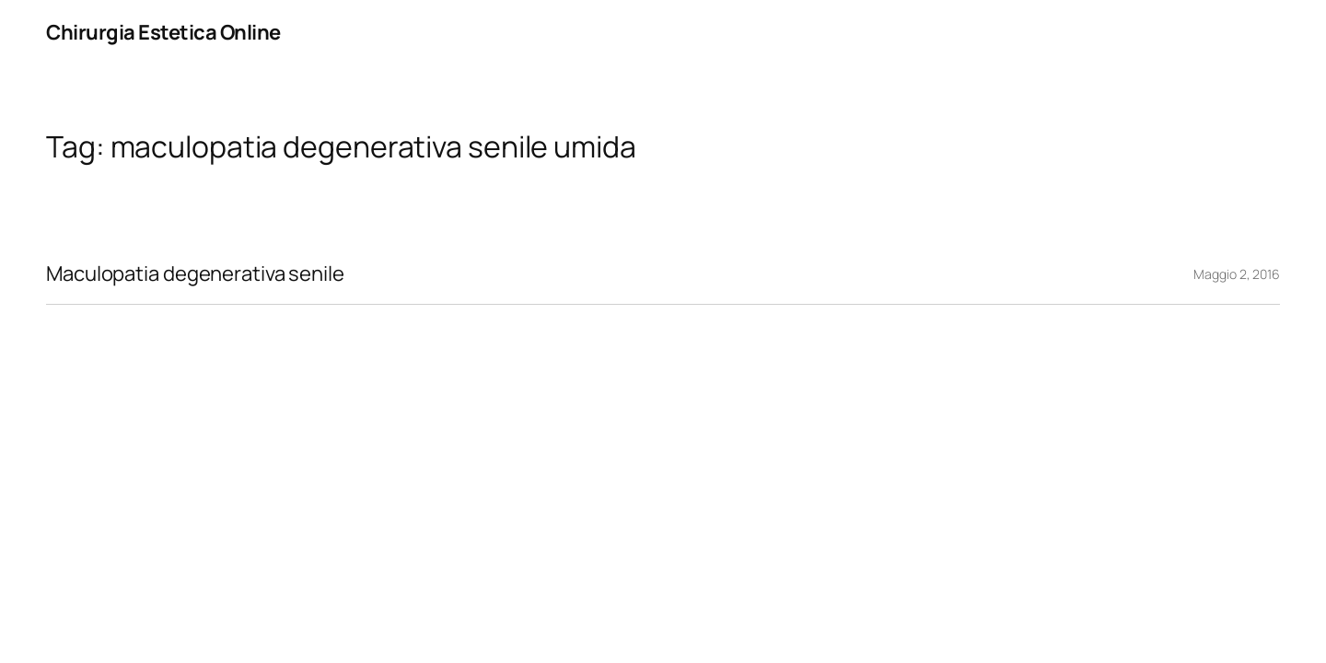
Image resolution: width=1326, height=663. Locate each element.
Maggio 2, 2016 (1236, 274)
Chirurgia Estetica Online (163, 32)
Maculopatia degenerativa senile (195, 273)
